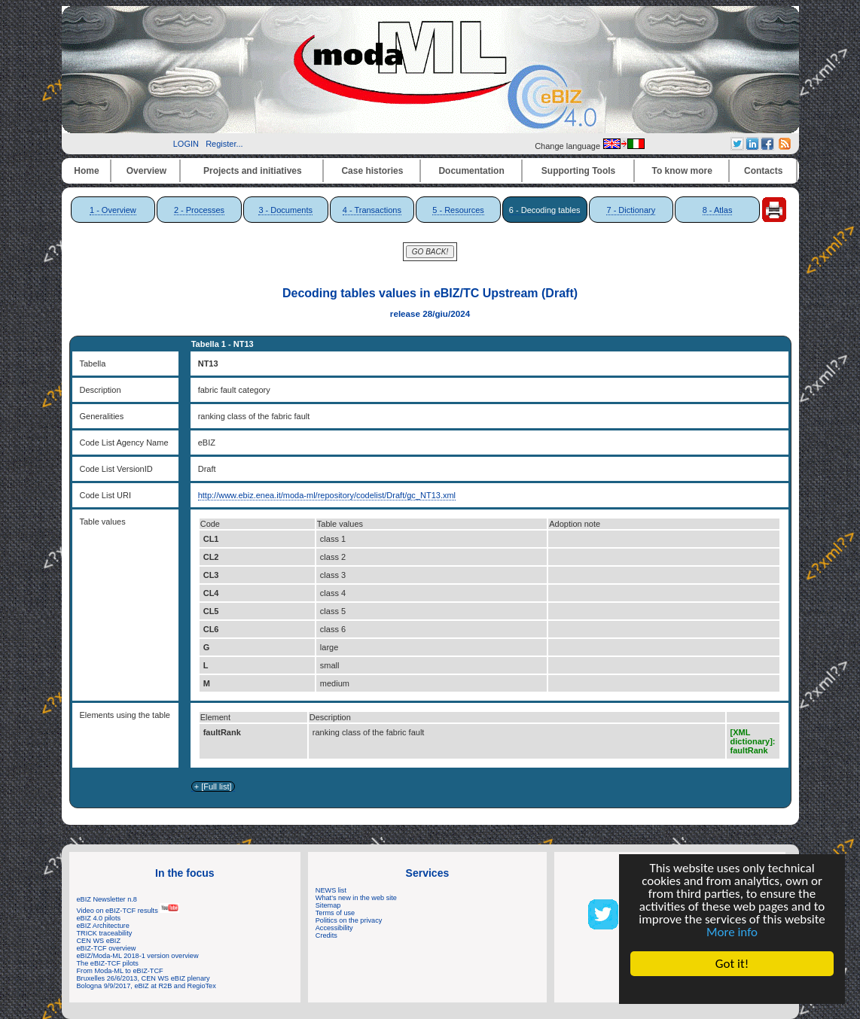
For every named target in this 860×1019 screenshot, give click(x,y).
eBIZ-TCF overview (106, 948)
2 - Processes (199, 209)
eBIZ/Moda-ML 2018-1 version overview (138, 956)
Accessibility (334, 928)
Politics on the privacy (349, 920)
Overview (146, 171)
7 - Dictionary (630, 209)
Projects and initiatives (252, 171)
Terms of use (335, 913)
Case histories (372, 171)
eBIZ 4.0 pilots (99, 918)
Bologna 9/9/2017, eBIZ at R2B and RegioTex (146, 986)
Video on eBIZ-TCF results (128, 910)
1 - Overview (113, 209)
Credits (326, 935)
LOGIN (186, 143)
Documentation (471, 171)
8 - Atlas (718, 209)
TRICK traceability (105, 933)
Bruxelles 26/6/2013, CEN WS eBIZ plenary (143, 978)
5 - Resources (457, 209)
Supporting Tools (578, 171)
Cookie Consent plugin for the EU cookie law (732, 989)
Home (86, 171)
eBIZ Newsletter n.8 (107, 899)
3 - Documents (285, 209)
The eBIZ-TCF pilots (108, 963)
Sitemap (328, 905)
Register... (224, 143)
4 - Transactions (372, 209)
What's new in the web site (356, 898)
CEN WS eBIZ (99, 940)
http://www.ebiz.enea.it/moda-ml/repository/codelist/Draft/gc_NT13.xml (327, 495)
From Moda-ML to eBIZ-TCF (120, 971)
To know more (682, 171)
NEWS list (331, 890)
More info (732, 932)
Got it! (732, 964)
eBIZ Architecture (103, 925)
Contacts (763, 171)
